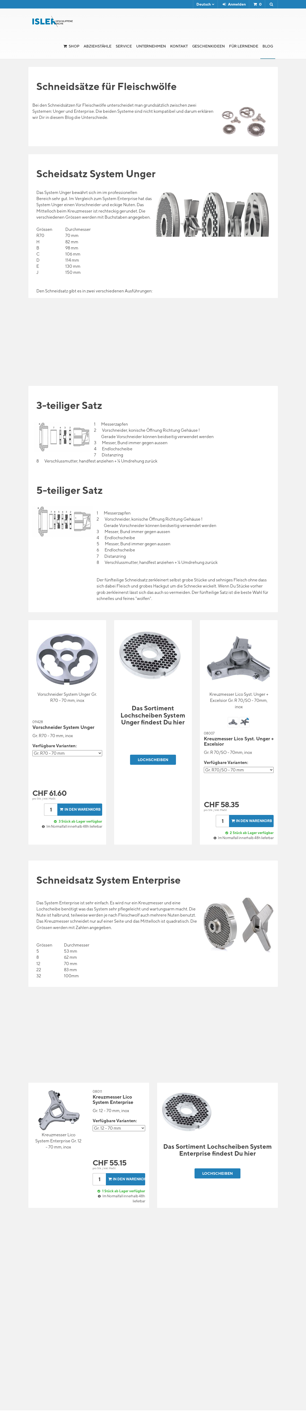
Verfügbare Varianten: (54, 745)
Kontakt (179, 46)
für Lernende (243, 46)
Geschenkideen (208, 46)
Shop (74, 46)
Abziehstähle (97, 46)
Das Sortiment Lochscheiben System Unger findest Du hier (152, 715)
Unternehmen (151, 46)
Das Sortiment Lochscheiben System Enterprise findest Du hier (217, 1150)
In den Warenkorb (79, 809)
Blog (267, 46)
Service (124, 46)
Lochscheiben (153, 760)
